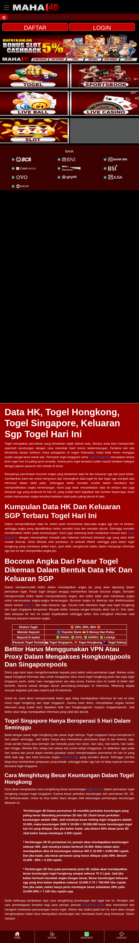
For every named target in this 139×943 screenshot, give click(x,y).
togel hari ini (95, 789)
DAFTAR (35, 28)
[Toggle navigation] (6, 7)
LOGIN (102, 28)
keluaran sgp (70, 757)
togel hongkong (99, 457)
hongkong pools (93, 905)
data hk (29, 605)
